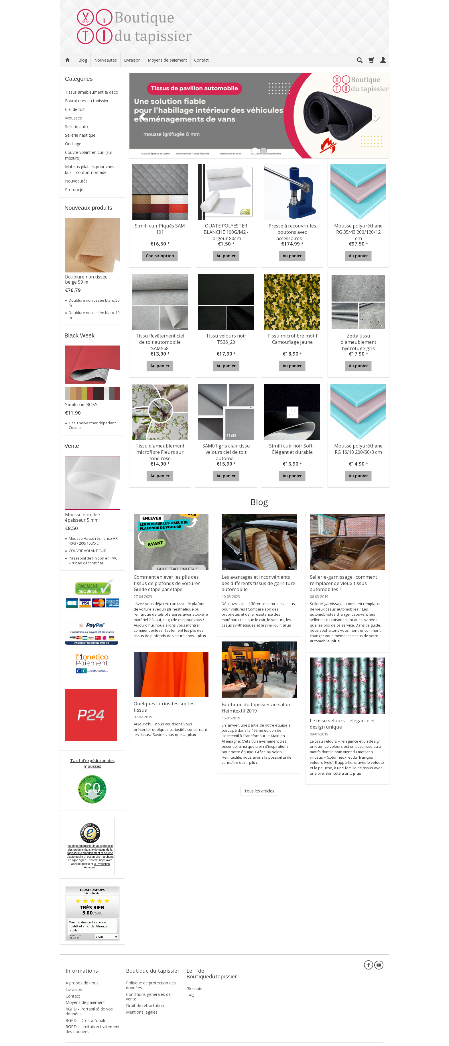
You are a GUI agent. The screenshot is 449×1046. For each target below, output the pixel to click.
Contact (201, 60)
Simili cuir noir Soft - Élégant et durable (292, 447)
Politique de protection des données (151, 977)
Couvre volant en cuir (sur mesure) (88, 155)
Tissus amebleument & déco (91, 92)
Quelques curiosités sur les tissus (169, 703)
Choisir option (160, 255)
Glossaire (195, 980)
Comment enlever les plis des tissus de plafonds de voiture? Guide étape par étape (165, 581)
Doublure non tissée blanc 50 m (94, 302)
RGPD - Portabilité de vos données (89, 1003)
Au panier (226, 255)
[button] (140, 115)
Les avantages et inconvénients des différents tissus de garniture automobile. (259, 581)
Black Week (79, 335)
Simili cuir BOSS (81, 405)
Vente (71, 446)
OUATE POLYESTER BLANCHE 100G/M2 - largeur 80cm (226, 230)
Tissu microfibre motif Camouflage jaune (292, 337)
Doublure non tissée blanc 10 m (94, 315)
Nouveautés (105, 60)
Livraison (132, 60)
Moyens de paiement (167, 60)
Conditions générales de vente (148, 988)
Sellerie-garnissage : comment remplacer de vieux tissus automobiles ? (341, 581)
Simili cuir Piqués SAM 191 (160, 227)
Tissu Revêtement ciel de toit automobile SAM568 (160, 340)
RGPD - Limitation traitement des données (93, 1021)
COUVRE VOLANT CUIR (88, 550)
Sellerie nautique (80, 135)
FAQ (190, 987)
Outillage (73, 143)
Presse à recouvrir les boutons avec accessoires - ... (292, 230)
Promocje (74, 189)
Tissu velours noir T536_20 (226, 337)
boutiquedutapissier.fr (90, 851)
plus (202, 632)
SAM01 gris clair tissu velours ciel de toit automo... (226, 450)
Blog (82, 60)
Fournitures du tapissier (87, 100)
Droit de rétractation (145, 997)
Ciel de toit (75, 109)
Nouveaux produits (88, 208)
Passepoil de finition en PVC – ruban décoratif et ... (93, 560)
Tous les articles (259, 791)
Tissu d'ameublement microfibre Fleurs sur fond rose (159, 450)
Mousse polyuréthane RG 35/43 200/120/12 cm (358, 227)
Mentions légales (141, 1004)
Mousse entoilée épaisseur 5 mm (82, 517)
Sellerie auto (76, 126)
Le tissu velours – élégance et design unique (340, 722)
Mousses (73, 118)
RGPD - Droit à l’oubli (85, 1012)
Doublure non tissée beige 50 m (86, 279)
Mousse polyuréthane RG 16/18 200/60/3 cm (358, 447)
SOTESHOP (374, 1040)
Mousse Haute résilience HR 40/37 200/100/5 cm (93, 540)
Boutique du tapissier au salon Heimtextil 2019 (253, 706)
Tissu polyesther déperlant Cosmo (92, 425)
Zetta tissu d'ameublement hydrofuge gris (358, 340)
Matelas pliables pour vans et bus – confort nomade (92, 169)
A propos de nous (82, 975)
